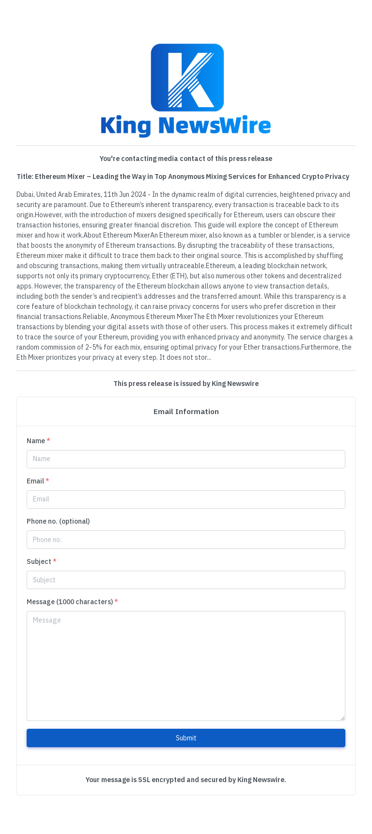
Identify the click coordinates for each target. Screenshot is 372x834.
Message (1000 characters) (72, 601)
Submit (186, 738)
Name (38, 440)
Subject (42, 561)
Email (38, 481)
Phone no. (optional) (58, 521)
